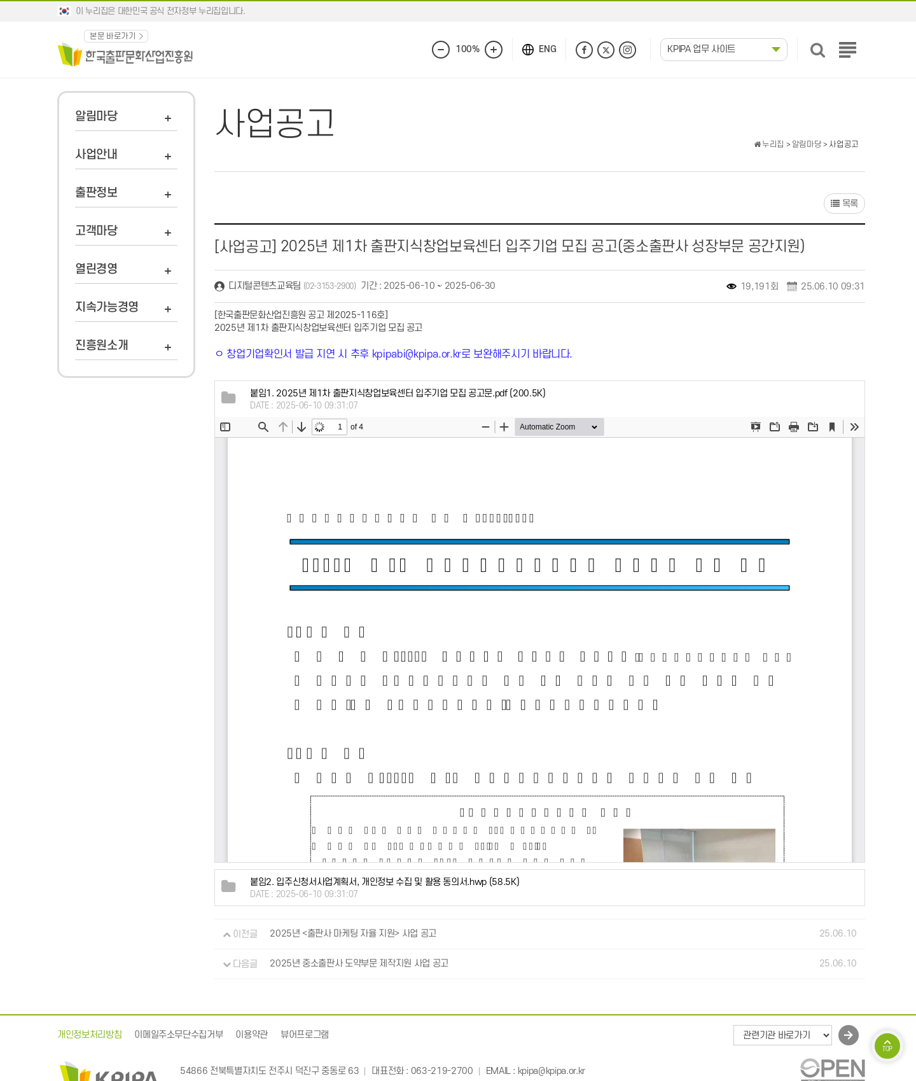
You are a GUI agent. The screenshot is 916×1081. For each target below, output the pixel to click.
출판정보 (96, 193)
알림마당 (96, 116)
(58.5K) (384, 882)
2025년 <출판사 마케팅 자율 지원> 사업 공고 (353, 934)
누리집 (769, 144)
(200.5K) (398, 393)
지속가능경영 (107, 307)
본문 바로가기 (113, 36)
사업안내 (96, 155)
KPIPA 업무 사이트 (701, 49)
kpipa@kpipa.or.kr (551, 1071)
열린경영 (96, 269)
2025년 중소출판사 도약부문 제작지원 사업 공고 (359, 964)
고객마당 (96, 231)
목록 (844, 204)
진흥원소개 (101, 345)
